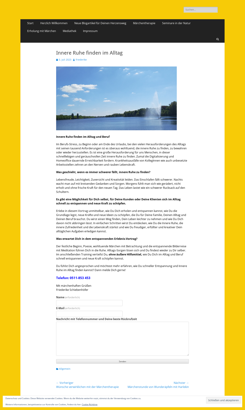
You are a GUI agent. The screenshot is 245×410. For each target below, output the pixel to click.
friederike (81, 59)
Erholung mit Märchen (41, 31)
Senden (122, 361)
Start (30, 23)
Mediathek (69, 31)
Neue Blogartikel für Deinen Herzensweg (100, 23)
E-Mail (68, 308)
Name (68, 297)
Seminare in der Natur (176, 23)
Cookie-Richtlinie (89, 404)
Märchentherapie (144, 23)
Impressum (90, 31)
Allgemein (64, 368)
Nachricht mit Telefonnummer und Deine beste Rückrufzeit (96, 319)
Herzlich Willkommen (54, 23)
